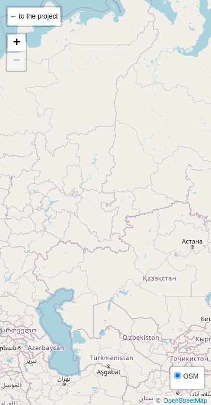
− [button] (16, 61)
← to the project (34, 16)
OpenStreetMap (185, 400)
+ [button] (16, 43)
